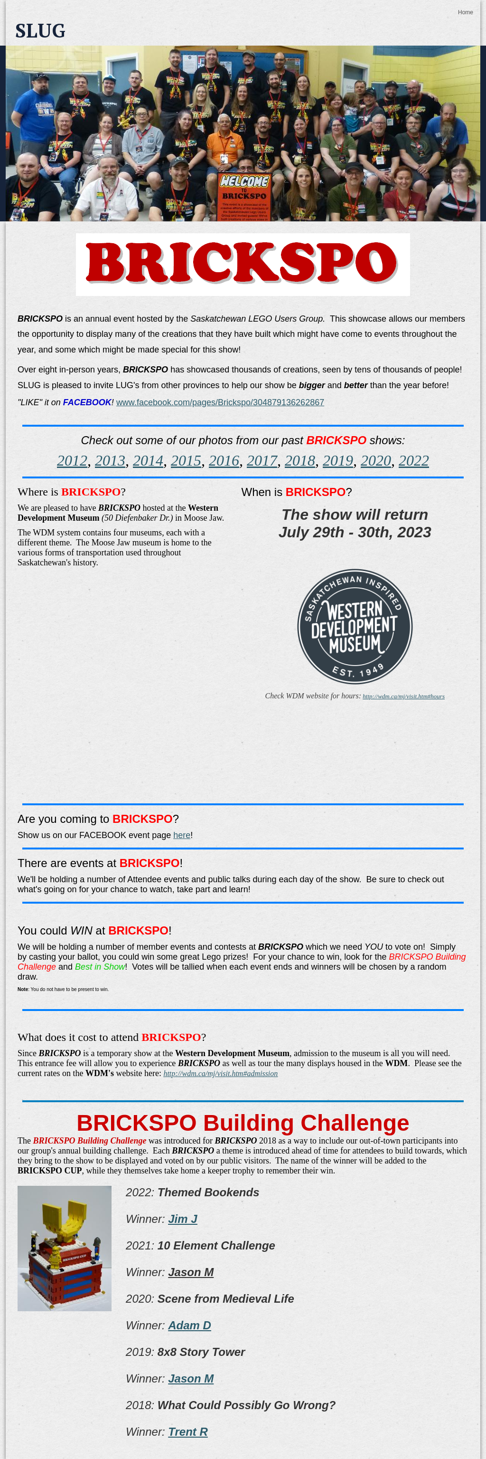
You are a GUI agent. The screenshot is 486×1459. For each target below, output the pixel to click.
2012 (72, 460)
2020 (376, 460)
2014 (148, 460)
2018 (300, 460)
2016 (224, 460)
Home (465, 12)
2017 (262, 460)
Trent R (188, 1431)
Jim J (182, 1218)
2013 (110, 460)
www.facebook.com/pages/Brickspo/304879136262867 (220, 402)
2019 (338, 460)
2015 (186, 460)
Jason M (191, 1378)
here (181, 835)
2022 (414, 460)
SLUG (40, 30)
